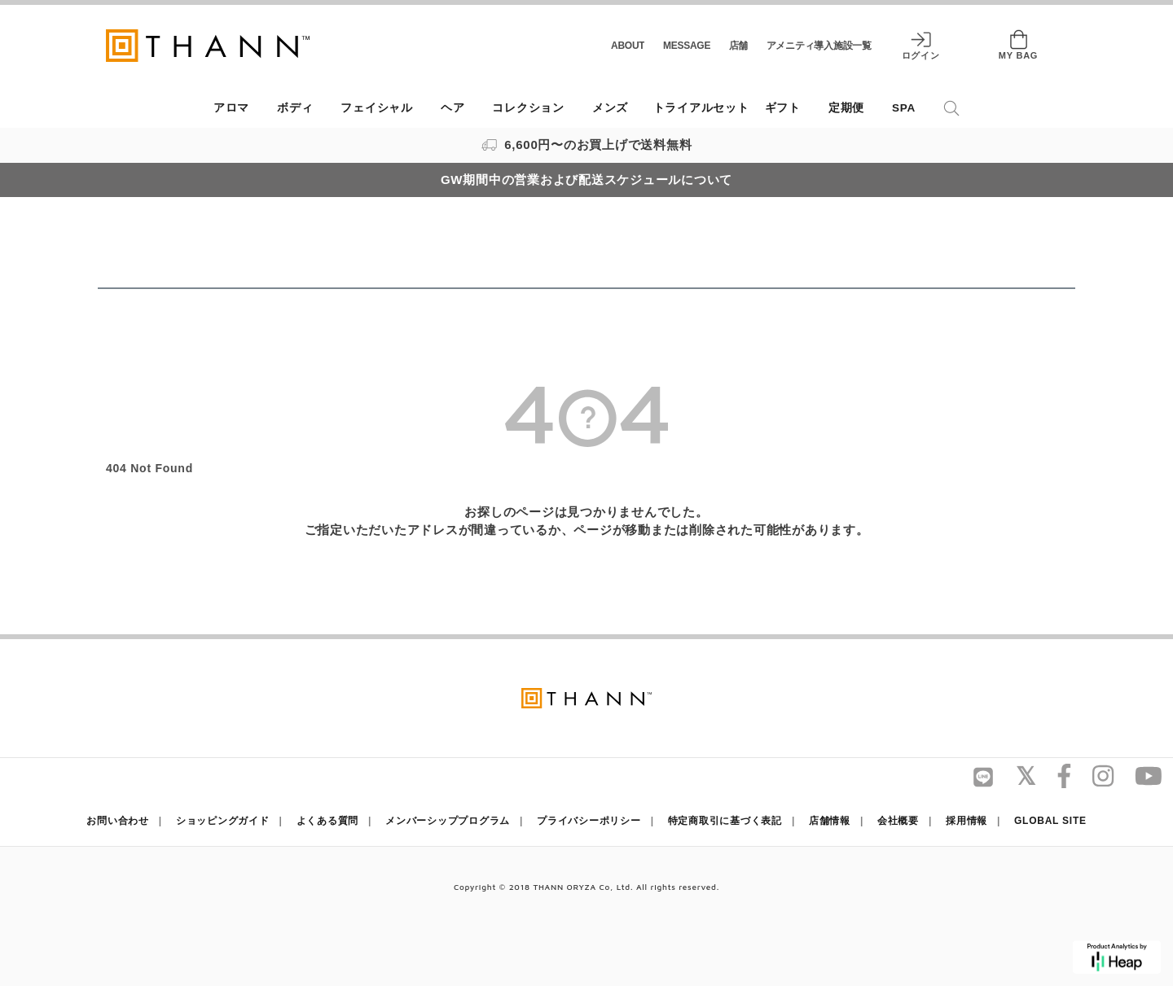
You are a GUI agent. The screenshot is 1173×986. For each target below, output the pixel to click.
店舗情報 (829, 820)
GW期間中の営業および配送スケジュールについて (586, 179)
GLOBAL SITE (1050, 820)
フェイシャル (376, 108)
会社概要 (898, 820)
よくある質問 (328, 820)
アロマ (231, 108)
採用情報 (966, 820)
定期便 (846, 108)
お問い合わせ (117, 820)
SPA (904, 108)
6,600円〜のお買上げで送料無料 (586, 144)
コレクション (528, 108)
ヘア (453, 108)
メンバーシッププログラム (447, 820)
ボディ (295, 108)
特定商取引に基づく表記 (725, 820)
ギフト (783, 108)
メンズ (610, 108)
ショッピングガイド (223, 820)
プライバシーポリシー (589, 820)
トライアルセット (701, 108)
